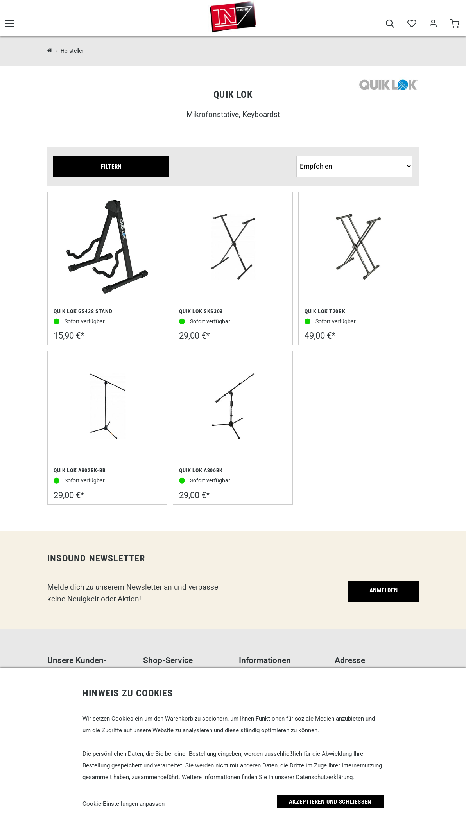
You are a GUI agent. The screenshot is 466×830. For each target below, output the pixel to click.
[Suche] (390, 24)
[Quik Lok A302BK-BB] (107, 407)
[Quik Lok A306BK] (233, 407)
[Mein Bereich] (433, 24)
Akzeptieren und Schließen (330, 801)
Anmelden (383, 590)
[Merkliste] (411, 24)
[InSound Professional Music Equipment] (49, 51)
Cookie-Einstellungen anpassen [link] (123, 803)
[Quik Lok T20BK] (358, 247)
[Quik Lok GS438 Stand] (107, 247)
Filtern (111, 166)
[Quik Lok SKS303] (233, 247)
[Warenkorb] (454, 24)
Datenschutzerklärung (324, 777)
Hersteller (72, 51)
